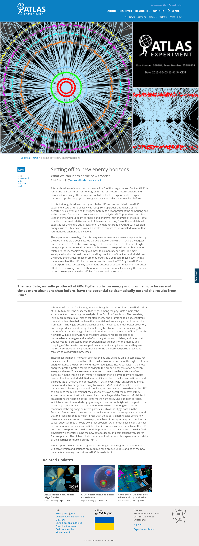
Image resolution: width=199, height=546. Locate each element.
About (111, 11)
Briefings (141, 16)
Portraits (163, 16)
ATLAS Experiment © (94, 540)
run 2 (20, 186)
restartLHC (22, 183)
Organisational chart (144, 529)
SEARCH (177, 11)
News (132, 16)
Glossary (60, 519)
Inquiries (138, 524)
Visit (66, 513)
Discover (125, 11)
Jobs (73, 513)
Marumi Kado (95, 180)
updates (25, 157)
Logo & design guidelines (69, 522)
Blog (179, 16)
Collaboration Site (158, 5)
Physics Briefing (51, 500)
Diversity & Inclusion (66, 526)
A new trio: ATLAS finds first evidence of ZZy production (133, 496)
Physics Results (175, 5)
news (35, 157)
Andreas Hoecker (78, 180)
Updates (159, 11)
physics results (24, 178)
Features (152, 16)
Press (172, 16)
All (126, 16)
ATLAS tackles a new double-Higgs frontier (59, 496)
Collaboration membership (70, 516)
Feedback (196, 275)
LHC (19, 181)
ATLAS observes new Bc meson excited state (97, 496)
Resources (142, 11)
